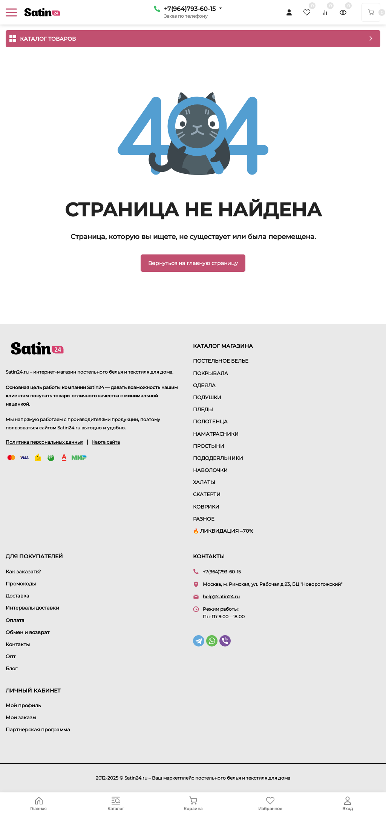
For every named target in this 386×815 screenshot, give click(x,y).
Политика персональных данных (44, 442)
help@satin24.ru (221, 596)
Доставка (17, 596)
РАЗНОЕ (203, 519)
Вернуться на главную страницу (193, 263)
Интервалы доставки (32, 608)
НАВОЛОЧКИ (210, 470)
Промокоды (21, 584)
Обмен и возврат (27, 632)
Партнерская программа (38, 729)
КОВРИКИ (206, 507)
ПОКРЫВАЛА (210, 373)
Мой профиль (23, 705)
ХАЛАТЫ (204, 482)
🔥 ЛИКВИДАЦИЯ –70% (223, 531)
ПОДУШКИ (207, 397)
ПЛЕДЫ (203, 409)
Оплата (15, 620)
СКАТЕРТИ (207, 494)
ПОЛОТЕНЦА (210, 421)
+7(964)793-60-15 (190, 8)
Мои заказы (21, 717)
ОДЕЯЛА (204, 385)
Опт (10, 656)
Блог (11, 668)
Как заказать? (23, 571)
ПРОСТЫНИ (208, 446)
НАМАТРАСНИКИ (216, 434)
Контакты (18, 644)
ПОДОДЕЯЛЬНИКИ (218, 458)
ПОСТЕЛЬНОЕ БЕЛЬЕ (220, 361)
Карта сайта (106, 442)
